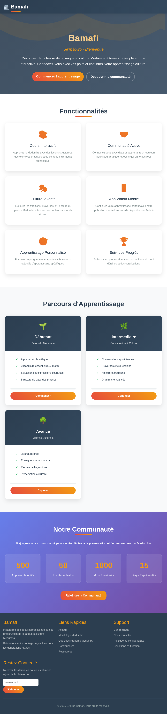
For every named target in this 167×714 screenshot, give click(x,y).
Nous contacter (122, 635)
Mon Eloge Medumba (71, 635)
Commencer (43, 395)
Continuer (124, 395)
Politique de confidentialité (129, 640)
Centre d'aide (121, 629)
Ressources (65, 651)
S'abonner (13, 689)
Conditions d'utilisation (127, 646)
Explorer (43, 490)
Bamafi (15, 7)
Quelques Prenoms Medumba (76, 640)
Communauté (66, 646)
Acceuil (63, 629)
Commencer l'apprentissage (58, 76)
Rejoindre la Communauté (83, 595)
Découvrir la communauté (111, 76)
